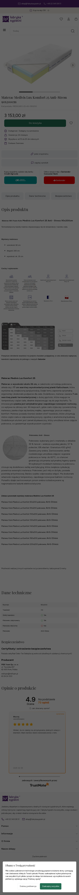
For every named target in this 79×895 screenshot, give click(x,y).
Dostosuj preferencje (28, 886)
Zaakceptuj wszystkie (50, 886)
